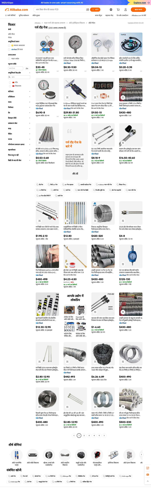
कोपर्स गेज (36, 476)
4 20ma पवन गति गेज (104, 185)
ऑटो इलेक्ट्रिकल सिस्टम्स (77, 23)
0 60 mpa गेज (125, 476)
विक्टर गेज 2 (121, 185)
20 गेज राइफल (67, 185)
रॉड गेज (39, 185)
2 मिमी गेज (71, 482)
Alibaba (37, 23)
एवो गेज (66, 190)
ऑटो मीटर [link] (91, 23)
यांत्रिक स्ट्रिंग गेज (86, 482)
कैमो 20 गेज (52, 185)
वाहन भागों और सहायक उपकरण (54, 23)
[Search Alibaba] (60, 9)
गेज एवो (23, 476)
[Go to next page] (104, 435)
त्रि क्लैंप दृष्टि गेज (99, 190)
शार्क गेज (59, 196)
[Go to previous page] (74, 435)
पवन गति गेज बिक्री (81, 190)
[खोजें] (95, 10)
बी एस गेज (94, 476)
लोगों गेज (54, 190)
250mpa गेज (65, 476)
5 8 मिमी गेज (50, 476)
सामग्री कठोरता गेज (84, 185)
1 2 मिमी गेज (41, 190)
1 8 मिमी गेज (57, 482)
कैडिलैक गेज (80, 476)
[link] (147, 468)
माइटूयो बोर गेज (41, 482)
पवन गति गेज (131, 190)
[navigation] (19, 229)
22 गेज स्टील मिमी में (43, 196)
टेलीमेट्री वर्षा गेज (109, 476)
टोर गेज (28, 482)
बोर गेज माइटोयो (115, 190)
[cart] (119, 10)
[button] (87, 9)
